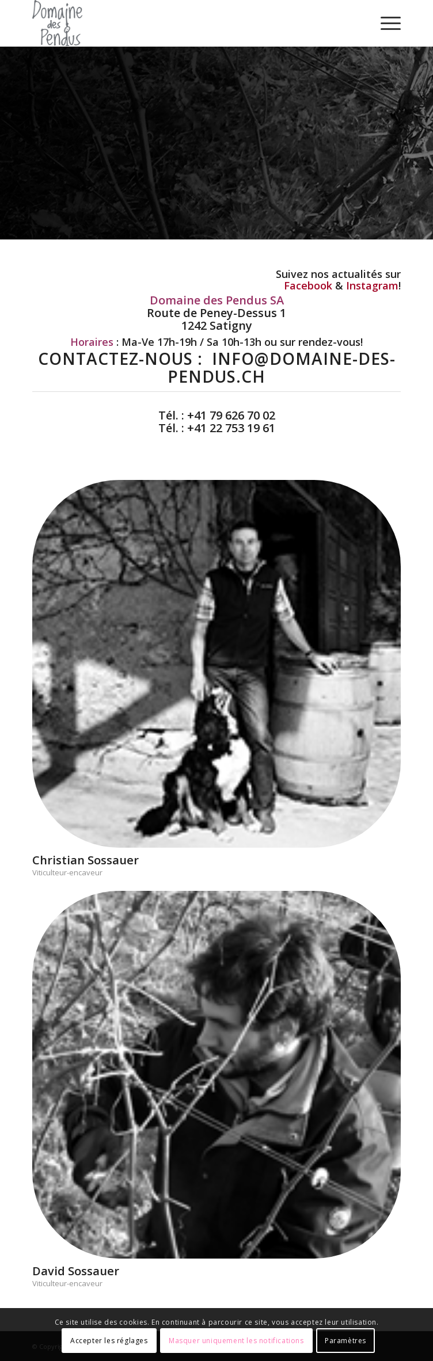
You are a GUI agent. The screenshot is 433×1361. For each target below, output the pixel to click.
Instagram (372, 285)
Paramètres (345, 1340)
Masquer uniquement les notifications (236, 1340)
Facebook (308, 285)
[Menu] (385, 23)
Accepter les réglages (109, 1340)
